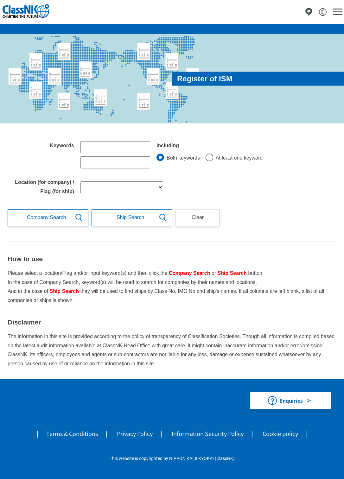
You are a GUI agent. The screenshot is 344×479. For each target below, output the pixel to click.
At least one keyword (239, 158)
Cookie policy (280, 433)
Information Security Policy (208, 433)
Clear (198, 217)
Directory (309, 12)
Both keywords (183, 158)
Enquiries (291, 400)
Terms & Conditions (72, 433)
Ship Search (130, 217)
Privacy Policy (135, 433)
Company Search (46, 217)
